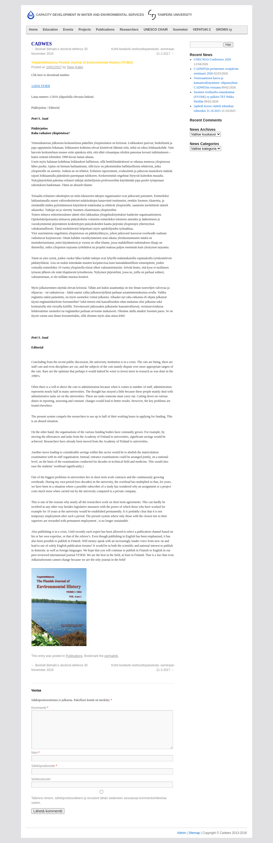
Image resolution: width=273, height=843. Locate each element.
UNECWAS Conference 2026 (212, 59)
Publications (105, 29)
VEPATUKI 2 (202, 29)
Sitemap (194, 833)
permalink (111, 656)
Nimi (35, 753)
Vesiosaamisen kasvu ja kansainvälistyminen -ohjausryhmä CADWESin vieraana (215, 82)
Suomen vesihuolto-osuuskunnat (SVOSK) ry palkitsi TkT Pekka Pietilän (214, 96)
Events (68, 29)
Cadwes (41, 43)
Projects (84, 29)
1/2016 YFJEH (40, 86)
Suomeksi (180, 29)
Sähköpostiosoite (44, 766)
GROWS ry (224, 29)
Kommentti (39, 708)
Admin (181, 833)
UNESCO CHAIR (156, 29)
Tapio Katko (75, 67)
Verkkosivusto (41, 779)
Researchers (129, 29)
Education (50, 29)
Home (33, 29)
